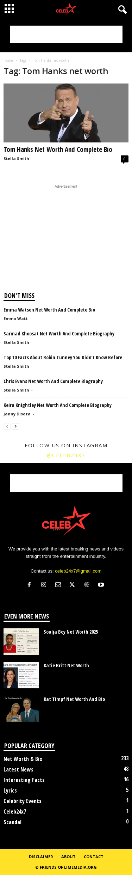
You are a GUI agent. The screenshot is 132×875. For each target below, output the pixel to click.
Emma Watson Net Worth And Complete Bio (49, 309)
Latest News (18, 769)
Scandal (12, 822)
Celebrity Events (23, 801)
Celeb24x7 (15, 811)
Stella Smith (16, 158)
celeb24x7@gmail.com (78, 571)
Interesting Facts (24, 780)
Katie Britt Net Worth (66, 665)
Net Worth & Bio (23, 759)
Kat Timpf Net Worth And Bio (74, 699)
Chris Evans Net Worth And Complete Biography (53, 381)
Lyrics (10, 790)
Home (8, 60)
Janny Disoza (17, 413)
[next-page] (15, 426)
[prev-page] (7, 426)
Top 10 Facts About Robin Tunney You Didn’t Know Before (63, 357)
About (68, 856)
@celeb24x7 (66, 455)
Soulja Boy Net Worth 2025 (71, 631)
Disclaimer (41, 856)
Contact (93, 856)
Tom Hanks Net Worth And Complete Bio (58, 149)
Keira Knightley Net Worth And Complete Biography (58, 405)
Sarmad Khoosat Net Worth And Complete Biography (59, 333)
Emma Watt (15, 318)
